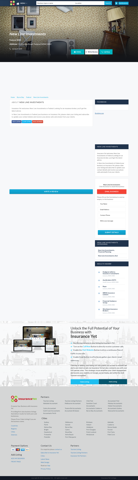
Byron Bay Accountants (94, 411)
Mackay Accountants (115, 403)
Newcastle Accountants (116, 411)
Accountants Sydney (115, 408)
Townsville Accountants (73, 408)
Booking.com (99, 113)
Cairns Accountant (49, 408)
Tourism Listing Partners (73, 401)
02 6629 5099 (17, 49)
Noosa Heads (112, 427)
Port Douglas (91, 430)
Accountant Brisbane (72, 411)
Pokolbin (47, 437)
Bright (46, 430)
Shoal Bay (68, 432)
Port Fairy (111, 432)
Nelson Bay (48, 427)
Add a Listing (16, 121)
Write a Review (51, 192)
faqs (48, 465)
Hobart (88, 425)
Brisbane (89, 422)
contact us (58, 449)
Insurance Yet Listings (108, 478)
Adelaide (111, 422)
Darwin (67, 425)
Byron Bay (68, 427)
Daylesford (48, 432)
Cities (13, 432)
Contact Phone (105, 215)
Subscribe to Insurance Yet (50, 453)
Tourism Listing (48, 401)
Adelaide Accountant (50, 403)
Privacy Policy (46, 469)
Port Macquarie (70, 437)
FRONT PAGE (16, 462)
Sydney (46, 422)
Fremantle (47, 434)
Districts (14, 435)
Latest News (45, 459)
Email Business (37, 121)
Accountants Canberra (94, 408)
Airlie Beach (69, 434)
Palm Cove (111, 434)
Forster (110, 430)
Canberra (111, 425)
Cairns (67, 430)
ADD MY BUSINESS (18, 458)
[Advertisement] (69, 81)
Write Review (92, 52)
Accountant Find (113, 401)
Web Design (45, 462)
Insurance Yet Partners (78, 456)
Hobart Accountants (115, 406)
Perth (46, 425)
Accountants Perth (49, 413)
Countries (14, 426)
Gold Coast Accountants (51, 411)
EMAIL (77, 52)
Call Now (106, 52)
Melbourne (69, 422)
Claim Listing (27, 121)
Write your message (106, 221)
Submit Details (112, 232)
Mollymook (90, 434)
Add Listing (113, 382)
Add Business (123, 3)
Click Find (89, 401)
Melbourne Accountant (73, 403)
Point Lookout (91, 432)
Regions (14, 429)
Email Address (104, 209)
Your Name (103, 204)
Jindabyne (89, 427)
